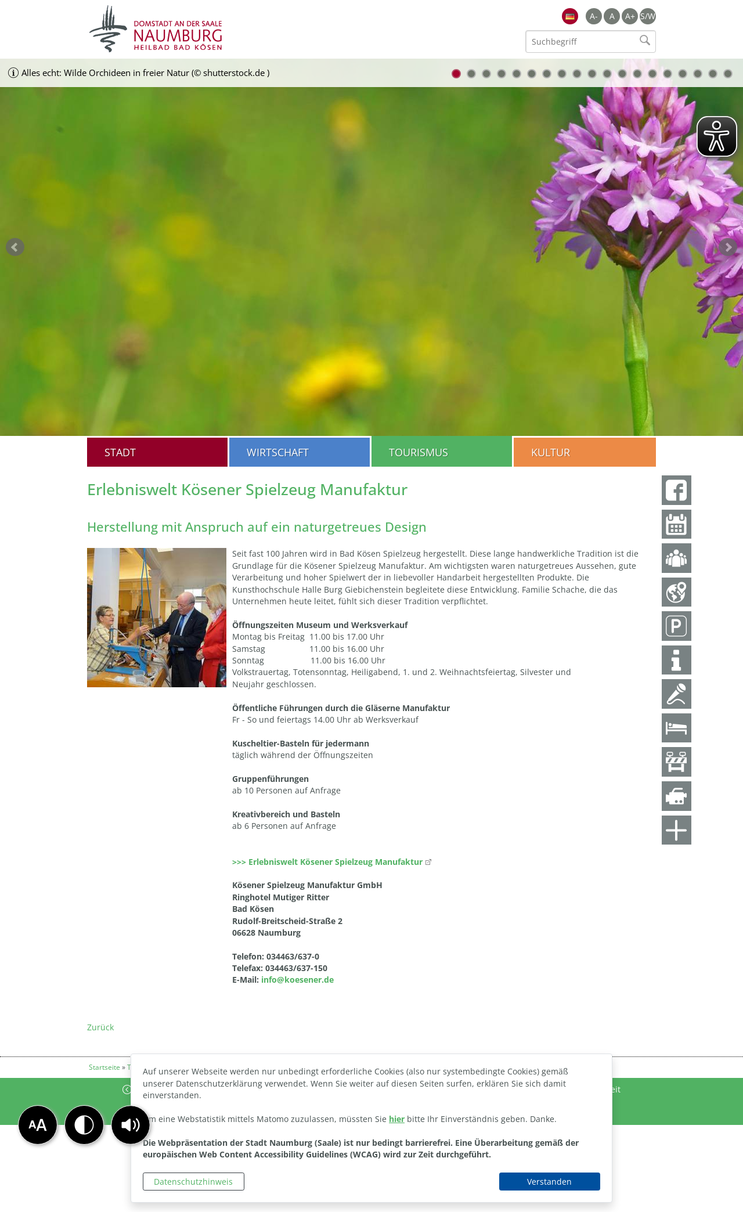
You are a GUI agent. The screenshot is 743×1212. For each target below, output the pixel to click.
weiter (728, 247)
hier (397, 1118)
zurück (15, 247)
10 (592, 73)
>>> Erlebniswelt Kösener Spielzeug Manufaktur (327, 861)
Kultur (550, 452)
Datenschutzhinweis (193, 1181)
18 (712, 73)
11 (607, 73)
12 (622, 73)
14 (652, 73)
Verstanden (549, 1181)
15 (667, 73)
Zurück (100, 1027)
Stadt (120, 452)
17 (697, 73)
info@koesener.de (297, 979)
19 (728, 73)
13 (637, 73)
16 (682, 73)
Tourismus (418, 452)
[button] (130, 1125)
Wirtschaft (278, 452)
